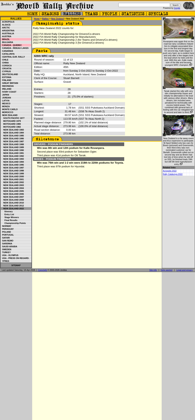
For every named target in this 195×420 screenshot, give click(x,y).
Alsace (6, 25)
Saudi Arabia (9, 246)
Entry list (7, 214)
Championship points (13, 223)
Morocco (7, 112)
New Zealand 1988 (12, 144)
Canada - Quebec (11, 45)
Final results (9, 220)
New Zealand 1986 (12, 138)
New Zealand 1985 (12, 135)
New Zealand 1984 (12, 133)
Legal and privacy (184, 270)
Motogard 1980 (11, 124)
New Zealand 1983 (12, 130)
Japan (5, 95)
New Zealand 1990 (12, 150)
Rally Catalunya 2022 (173, 174)
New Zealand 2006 (12, 194)
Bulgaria (7, 42)
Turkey (6, 252)
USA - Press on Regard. (15, 258)
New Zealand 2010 (12, 203)
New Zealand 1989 (12, 147)
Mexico (5, 103)
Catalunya (8, 54)
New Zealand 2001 (12, 179)
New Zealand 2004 (12, 188)
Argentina (7, 30)
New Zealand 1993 (12, 159)
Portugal (7, 235)
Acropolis (7, 22)
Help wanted (166, 270)
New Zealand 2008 (12, 200)
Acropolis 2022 (170, 171)
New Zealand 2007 (12, 197)
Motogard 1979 (11, 121)
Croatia (6, 68)
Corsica (6, 65)
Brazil (5, 39)
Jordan (6, 97)
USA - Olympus (9, 255)
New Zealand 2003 (12, 185)
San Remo (7, 240)
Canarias (7, 51)
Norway (6, 226)
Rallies (15, 18)
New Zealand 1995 (12, 165)
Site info (153, 270)
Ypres (5, 261)
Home (37, 19)
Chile (4, 60)
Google (177, 8)
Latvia (5, 100)
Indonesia (7, 86)
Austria (6, 36)
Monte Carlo (9, 109)
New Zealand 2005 (12, 191)
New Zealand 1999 (12, 173)
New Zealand (9, 115)
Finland (6, 80)
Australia (7, 33)
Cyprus (6, 71)
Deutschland (9, 74)
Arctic (5, 27)
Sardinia (6, 243)
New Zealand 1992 (12, 156)
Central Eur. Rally (13, 57)
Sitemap (15, 265)
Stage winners (10, 217)
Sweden (6, 249)
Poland (6, 232)
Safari (5, 238)
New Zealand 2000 (12, 176)
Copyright (42, 270)
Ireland (6, 89)
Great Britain (9, 83)
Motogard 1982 (11, 127)
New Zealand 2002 (12, 182)
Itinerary (7, 211)
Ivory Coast (8, 92)
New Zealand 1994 (12, 162)
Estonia (6, 77)
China (5, 62)
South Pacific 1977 (13, 118)
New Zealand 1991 (12, 153)
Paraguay (7, 229)
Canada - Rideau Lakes (14, 48)
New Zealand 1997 (12, 168)
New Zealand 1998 (12, 170)
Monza (5, 106)
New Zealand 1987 (12, 141)
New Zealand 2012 (12, 205)
